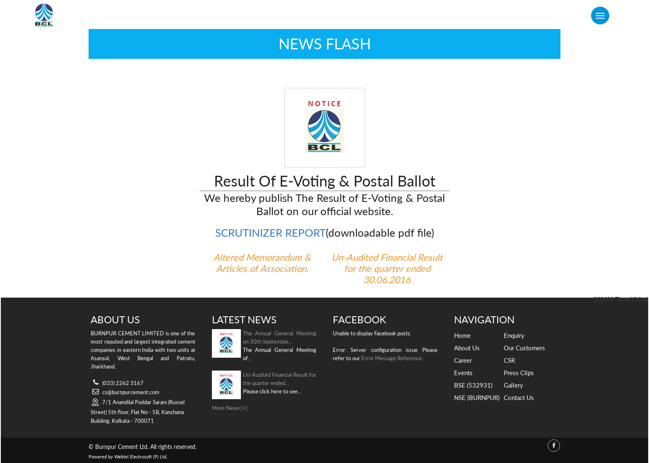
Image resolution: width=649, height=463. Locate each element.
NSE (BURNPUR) (477, 397)
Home (462, 335)
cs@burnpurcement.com (130, 392)
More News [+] (230, 408)
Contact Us (519, 397)
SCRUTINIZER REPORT (270, 232)
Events (463, 372)
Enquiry (514, 335)
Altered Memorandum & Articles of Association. (262, 263)
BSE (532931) (473, 385)
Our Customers (524, 347)
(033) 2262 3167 (123, 383)
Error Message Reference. (392, 358)
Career (463, 360)
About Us (467, 347)
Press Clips (519, 372)
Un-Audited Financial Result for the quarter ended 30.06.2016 (387, 268)
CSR (509, 360)
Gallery (513, 385)
